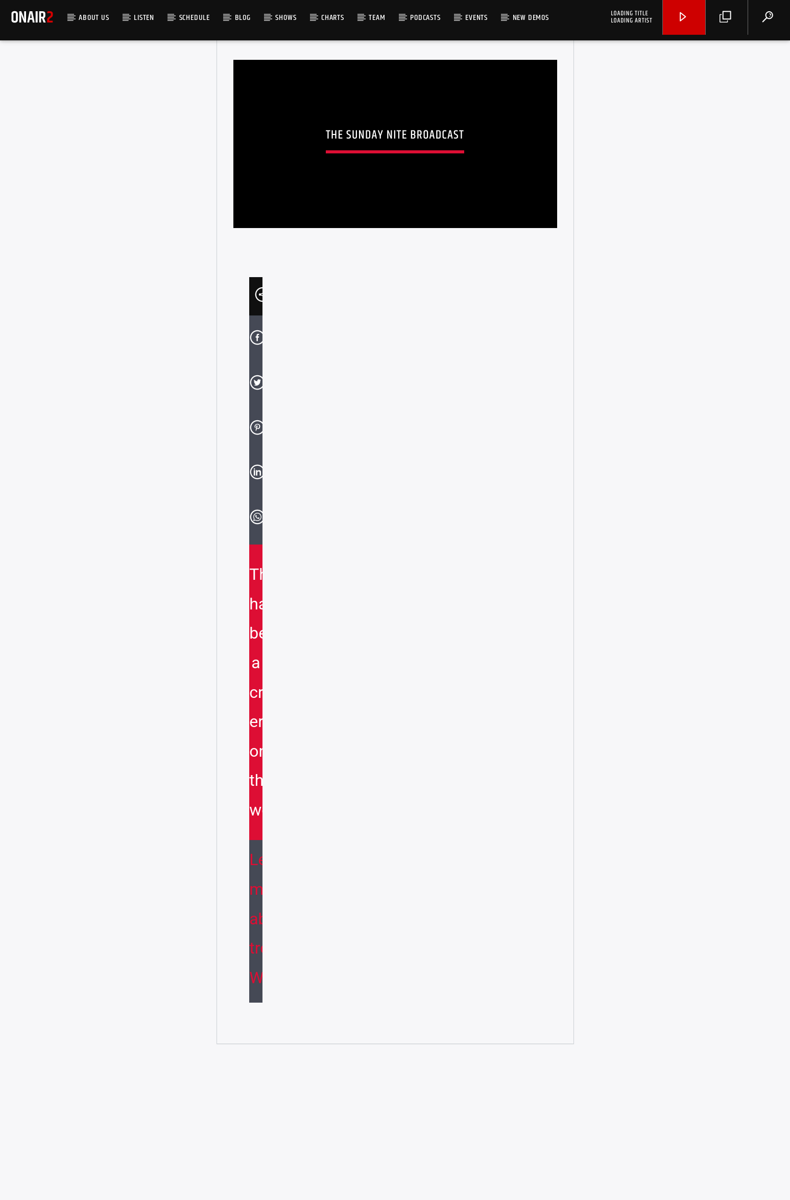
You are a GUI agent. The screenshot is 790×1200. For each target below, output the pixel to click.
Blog (243, 17)
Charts (332, 17)
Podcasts (425, 17)
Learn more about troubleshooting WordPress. (255, 1057)
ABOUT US (94, 17)
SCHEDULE (194, 17)
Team (377, 17)
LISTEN (144, 17)
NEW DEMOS (531, 17)
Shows (285, 17)
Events (476, 17)
